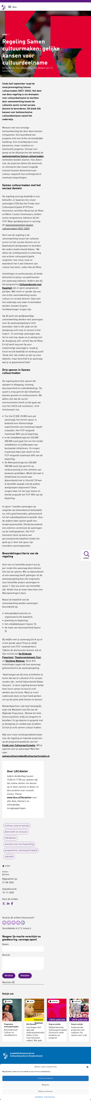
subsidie (9, 857)
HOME (5, 35)
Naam (23, 947)
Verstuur (9, 976)
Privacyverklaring (49, 1097)
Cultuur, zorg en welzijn (17, 826)
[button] (87, 1067)
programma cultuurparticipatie (21, 850)
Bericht (23, 962)
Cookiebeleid (39, 1097)
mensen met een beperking (19, 844)
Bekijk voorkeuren (45, 1091)
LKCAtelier (10, 838)
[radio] (4, 923)
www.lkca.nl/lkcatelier (19, 798)
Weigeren (45, 1085)
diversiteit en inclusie (16, 832)
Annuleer (25, 976)
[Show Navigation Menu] (9, 8)
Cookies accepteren (45, 1078)
